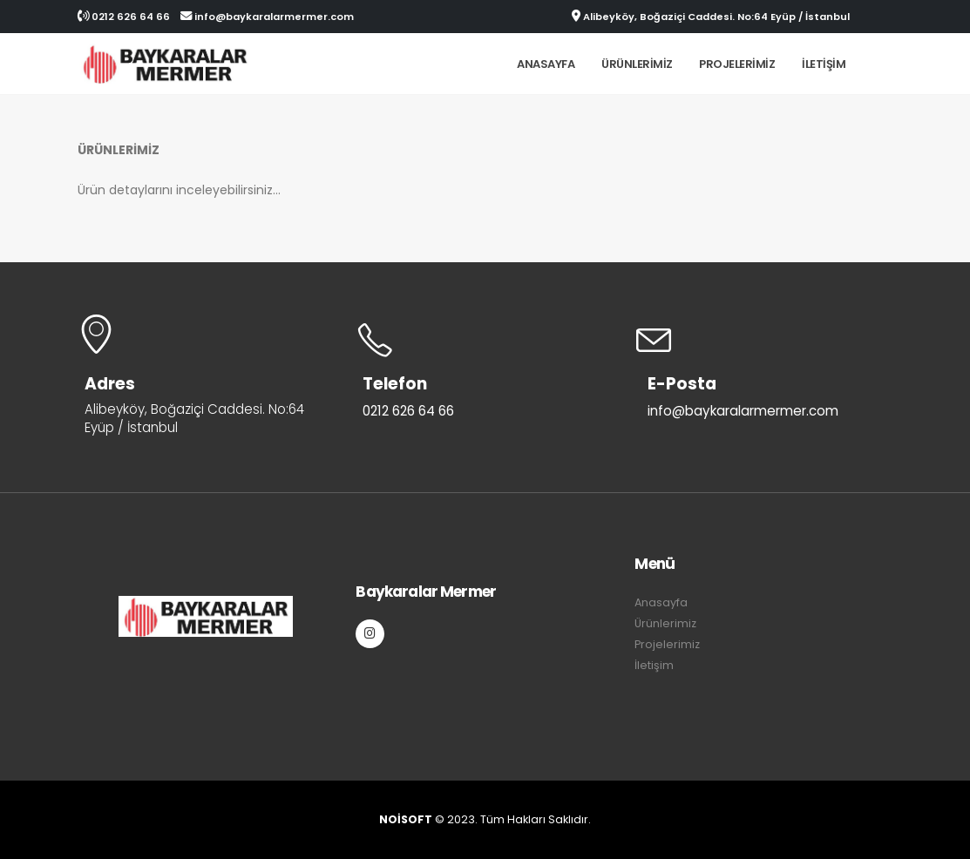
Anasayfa (545, 64)
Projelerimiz (737, 64)
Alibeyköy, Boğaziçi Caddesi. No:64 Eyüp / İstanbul (711, 17)
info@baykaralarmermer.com (267, 17)
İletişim (823, 64)
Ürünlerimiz (637, 64)
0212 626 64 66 (124, 17)
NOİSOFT (405, 819)
